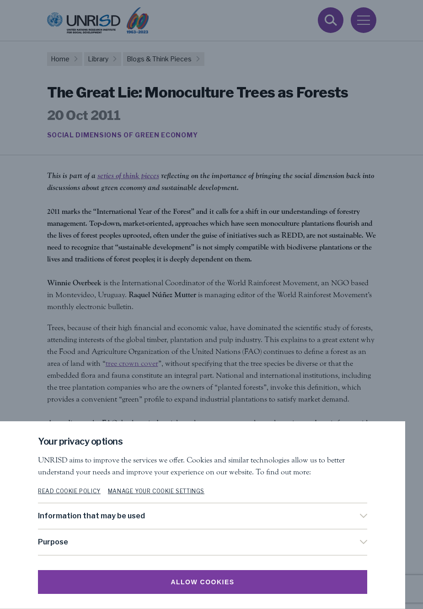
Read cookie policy (78, 491)
